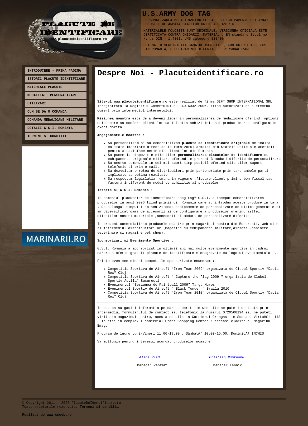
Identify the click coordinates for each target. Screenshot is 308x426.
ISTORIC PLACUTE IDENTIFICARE (56, 79)
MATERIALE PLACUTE (44, 87)
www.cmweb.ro (59, 415)
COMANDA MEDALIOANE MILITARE (55, 120)
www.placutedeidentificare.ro (78, 39)
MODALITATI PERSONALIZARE (52, 95)
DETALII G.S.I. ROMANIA (50, 128)
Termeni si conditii (99, 407)
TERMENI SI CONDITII (46, 136)
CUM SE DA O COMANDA (46, 112)
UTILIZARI (36, 103)
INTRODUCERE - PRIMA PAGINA (54, 71)
